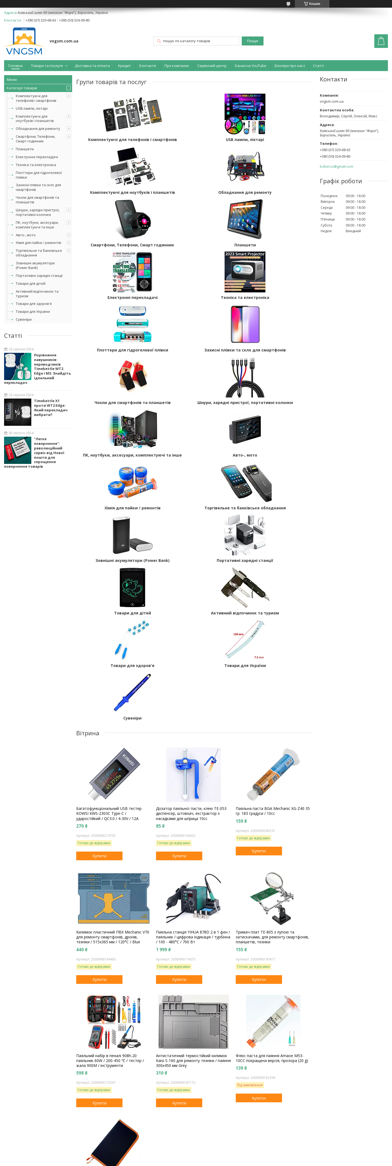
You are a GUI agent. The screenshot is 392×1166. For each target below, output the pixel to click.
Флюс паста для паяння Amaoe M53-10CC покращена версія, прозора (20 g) (272, 872)
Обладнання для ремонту (38, 128)
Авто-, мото (26, 234)
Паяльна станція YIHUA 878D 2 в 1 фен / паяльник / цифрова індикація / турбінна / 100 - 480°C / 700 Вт (193, 751)
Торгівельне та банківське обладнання (39, 253)
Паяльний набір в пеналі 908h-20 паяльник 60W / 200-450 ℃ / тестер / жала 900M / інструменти (110, 875)
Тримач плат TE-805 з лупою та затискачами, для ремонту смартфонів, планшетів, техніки (272, 751)
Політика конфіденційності (231, 1160)
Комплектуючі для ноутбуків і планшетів (35, 118)
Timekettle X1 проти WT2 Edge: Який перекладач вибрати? (51, 408)
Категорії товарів (22, 87)
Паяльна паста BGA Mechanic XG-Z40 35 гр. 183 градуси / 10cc (273, 625)
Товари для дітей (30, 283)
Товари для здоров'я (34, 303)
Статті (318, 65)
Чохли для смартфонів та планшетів (37, 199)
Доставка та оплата (92, 65)
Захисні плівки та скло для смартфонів (38, 187)
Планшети (25, 148)
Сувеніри (24, 319)
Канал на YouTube (250, 65)
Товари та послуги (47, 65)
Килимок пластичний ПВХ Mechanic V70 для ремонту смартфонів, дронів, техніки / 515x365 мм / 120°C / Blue (112, 751)
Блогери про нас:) (290, 65)
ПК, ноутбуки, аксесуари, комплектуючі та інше (37, 224)
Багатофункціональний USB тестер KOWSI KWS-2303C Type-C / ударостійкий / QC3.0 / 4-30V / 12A (109, 627)
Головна (15, 65)
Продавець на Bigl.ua (196, 1155)
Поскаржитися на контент (186, 1160)
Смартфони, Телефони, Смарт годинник (35, 138)
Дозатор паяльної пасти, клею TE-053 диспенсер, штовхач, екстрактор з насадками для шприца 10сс (191, 627)
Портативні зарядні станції (39, 275)
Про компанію (176, 65)
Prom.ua (223, 1151)
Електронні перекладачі (37, 156)
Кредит (124, 65)
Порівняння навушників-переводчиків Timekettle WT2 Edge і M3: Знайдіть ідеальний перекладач (37, 369)
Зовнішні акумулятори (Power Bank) (35, 265)
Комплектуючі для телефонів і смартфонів (36, 98)
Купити (99, 670)
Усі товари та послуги (98, 1056)
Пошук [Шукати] (252, 41)
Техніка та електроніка (36, 164)
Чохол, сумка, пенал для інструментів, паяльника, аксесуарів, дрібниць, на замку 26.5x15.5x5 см (111, 998)
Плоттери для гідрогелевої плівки (39, 175)
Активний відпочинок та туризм (37, 293)
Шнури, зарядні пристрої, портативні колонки (38, 212)
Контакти (147, 65)
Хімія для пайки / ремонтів (38, 242)
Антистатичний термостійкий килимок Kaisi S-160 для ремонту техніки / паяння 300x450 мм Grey (193, 875)
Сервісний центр (211, 65)
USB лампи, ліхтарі (32, 108)
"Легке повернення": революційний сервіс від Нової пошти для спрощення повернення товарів (34, 453)
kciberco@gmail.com (336, 166)
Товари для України (33, 311)
